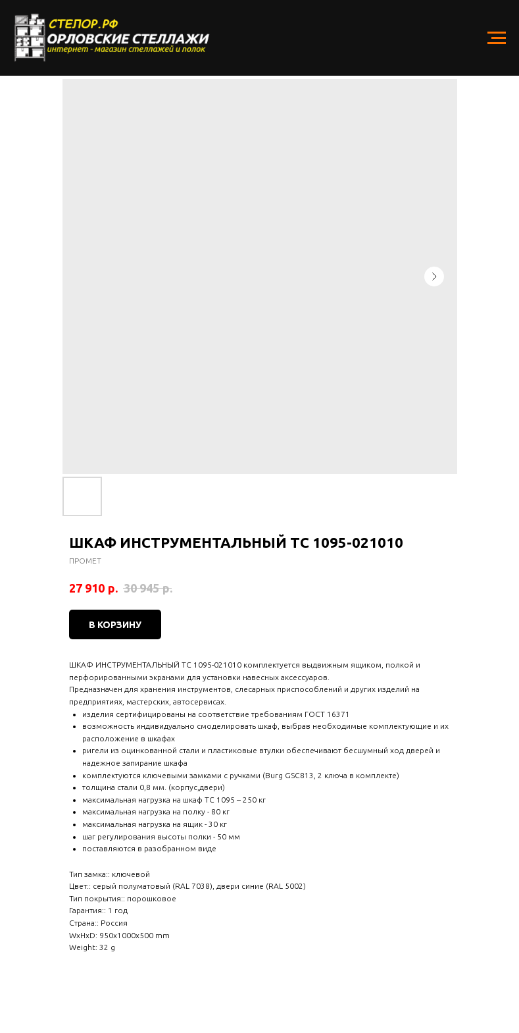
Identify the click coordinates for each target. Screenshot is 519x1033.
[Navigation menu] (496, 38)
